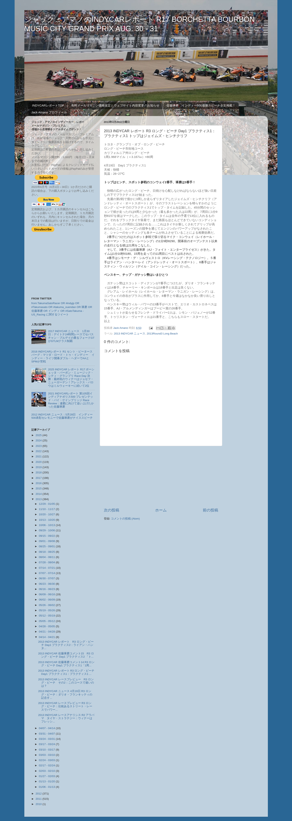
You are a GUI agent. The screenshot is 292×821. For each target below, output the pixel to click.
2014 (38, 493)
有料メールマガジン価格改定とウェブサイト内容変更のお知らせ (115, 105)
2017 (38, 477)
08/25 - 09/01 (47, 546)
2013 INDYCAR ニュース (129, 333)
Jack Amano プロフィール (49, 112)
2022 (38, 451)
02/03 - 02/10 (47, 770)
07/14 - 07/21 (47, 567)
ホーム (161, 510)
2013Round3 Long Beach (162, 333)
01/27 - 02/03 (47, 776)
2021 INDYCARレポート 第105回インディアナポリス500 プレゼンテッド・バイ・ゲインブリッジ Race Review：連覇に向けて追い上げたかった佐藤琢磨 (71, 400)
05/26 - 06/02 (47, 605)
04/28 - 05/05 (47, 626)
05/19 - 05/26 (47, 610)
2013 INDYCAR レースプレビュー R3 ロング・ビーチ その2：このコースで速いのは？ (66, 682)
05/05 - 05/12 (47, 621)
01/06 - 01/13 (47, 786)
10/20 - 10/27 (47, 514)
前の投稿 (210, 510)
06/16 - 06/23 (47, 589)
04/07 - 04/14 (47, 728)
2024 (38, 440)
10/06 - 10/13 (47, 525)
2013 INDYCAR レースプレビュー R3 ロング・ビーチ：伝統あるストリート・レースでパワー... (65, 706)
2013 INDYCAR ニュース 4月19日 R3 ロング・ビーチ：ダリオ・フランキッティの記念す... (65, 694)
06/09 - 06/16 (47, 594)
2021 (38, 456)
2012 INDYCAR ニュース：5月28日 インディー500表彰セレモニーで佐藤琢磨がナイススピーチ (62, 416)
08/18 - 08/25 (47, 551)
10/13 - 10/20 (47, 519)
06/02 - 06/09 (47, 599)
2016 (38, 483)
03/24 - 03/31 (47, 738)
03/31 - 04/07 (47, 733)
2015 (38, 488)
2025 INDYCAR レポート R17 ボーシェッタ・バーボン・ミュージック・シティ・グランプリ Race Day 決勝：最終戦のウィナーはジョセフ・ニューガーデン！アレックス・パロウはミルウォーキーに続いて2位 (71, 377)
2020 (38, 461)
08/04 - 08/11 (47, 557)
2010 (38, 804)
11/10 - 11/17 (47, 509)
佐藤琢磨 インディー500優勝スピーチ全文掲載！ (200, 105)
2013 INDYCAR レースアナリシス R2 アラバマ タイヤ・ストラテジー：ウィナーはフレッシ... (66, 718)
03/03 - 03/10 (47, 754)
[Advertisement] (161, 476)
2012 (38, 793)
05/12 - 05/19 (47, 615)
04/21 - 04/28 (47, 631)
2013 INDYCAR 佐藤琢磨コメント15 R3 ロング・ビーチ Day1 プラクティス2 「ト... (66, 655)
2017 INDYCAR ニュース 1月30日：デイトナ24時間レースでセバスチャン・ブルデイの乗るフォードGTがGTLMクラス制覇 (71, 336)
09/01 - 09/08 (47, 541)
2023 (38, 445)
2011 (38, 798)
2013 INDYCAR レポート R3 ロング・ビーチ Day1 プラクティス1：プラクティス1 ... (66, 672)
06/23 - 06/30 (47, 583)
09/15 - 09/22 (47, 535)
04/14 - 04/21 (47, 637)
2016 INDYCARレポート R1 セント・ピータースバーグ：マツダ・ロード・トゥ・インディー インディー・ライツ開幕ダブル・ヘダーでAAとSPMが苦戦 (63, 356)
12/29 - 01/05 (47, 503)
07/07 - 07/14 (47, 573)
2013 (38, 499)
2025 (38, 435)
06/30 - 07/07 (47, 578)
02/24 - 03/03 (47, 760)
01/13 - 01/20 (47, 781)
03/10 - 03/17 (47, 749)
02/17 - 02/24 (47, 765)
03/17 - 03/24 (47, 744)
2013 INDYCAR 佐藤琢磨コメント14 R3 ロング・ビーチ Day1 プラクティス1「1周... (66, 664)
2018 (38, 472)
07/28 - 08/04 (47, 562)
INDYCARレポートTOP (48, 105)
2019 (38, 467)
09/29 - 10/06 (47, 530)
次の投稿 (111, 510)
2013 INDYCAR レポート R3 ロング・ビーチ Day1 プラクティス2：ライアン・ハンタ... (65, 645)
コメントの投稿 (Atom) (125, 518)
